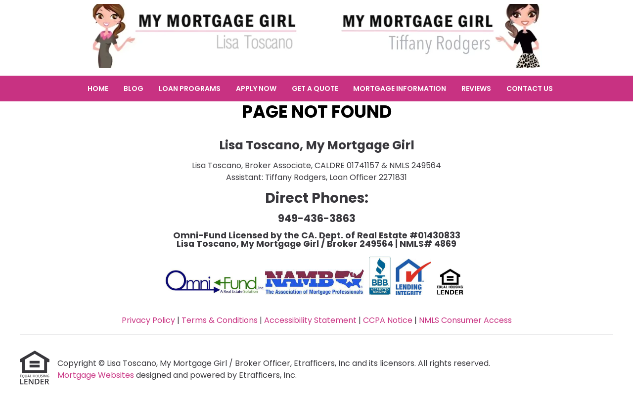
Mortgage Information (399, 88)
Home (98, 88)
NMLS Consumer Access (465, 320)
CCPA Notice (387, 320)
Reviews (476, 88)
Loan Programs (190, 88)
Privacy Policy (148, 320)
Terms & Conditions (219, 320)
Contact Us (529, 88)
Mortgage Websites (96, 375)
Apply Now (256, 88)
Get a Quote (315, 88)
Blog (133, 88)
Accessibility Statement (310, 320)
